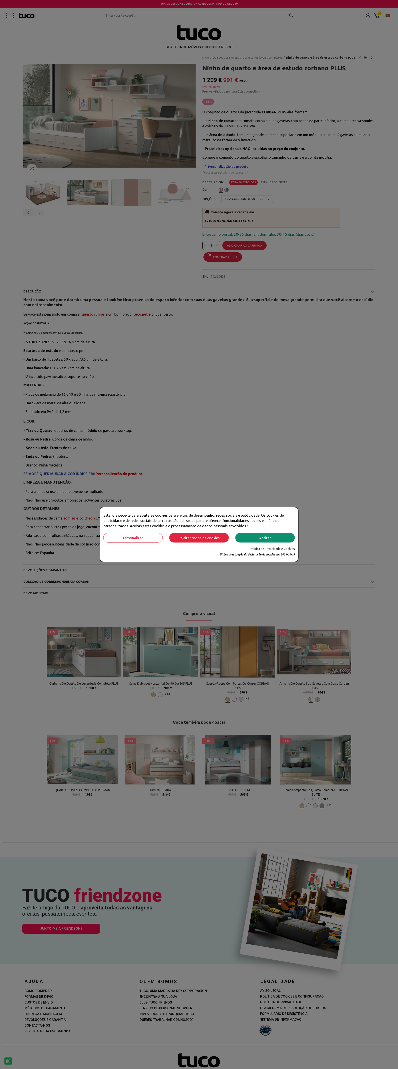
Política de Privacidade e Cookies (272, 549)
